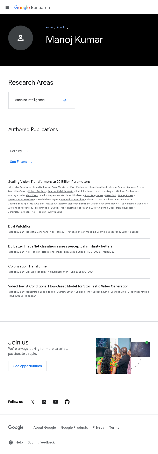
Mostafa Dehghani (20, 187)
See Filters (21, 162)
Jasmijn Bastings (18, 203)
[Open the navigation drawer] (7, 7)
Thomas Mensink (136, 203)
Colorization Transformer (28, 266)
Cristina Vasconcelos (103, 203)
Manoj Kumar (125, 195)
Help (15, 442)
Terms (114, 428)
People (61, 27)
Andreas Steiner (136, 187)
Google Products (74, 428)
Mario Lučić (89, 207)
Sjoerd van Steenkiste (21, 199)
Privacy (98, 428)
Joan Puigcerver (94, 195)
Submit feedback (41, 442)
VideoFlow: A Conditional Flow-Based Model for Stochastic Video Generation (68, 286)
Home (49, 27)
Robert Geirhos (37, 191)
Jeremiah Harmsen (19, 211)
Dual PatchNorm (20, 226)
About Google (45, 428)
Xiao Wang (32, 195)
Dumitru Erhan (65, 291)
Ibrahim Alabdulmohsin (60, 191)
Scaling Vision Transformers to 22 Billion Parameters (49, 182)
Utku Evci (110, 195)
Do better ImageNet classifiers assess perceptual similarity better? (60, 246)
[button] (20, 151)
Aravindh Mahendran (72, 199)
